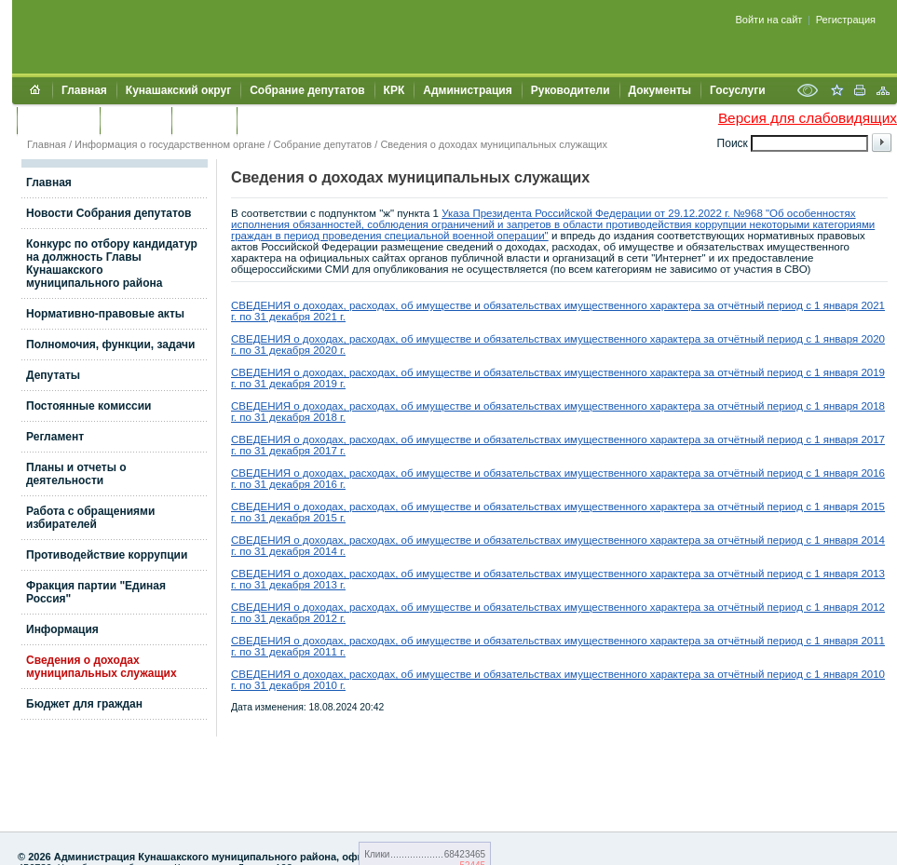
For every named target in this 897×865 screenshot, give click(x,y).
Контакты (135, 120)
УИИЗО (265, 120)
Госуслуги (738, 90)
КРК (394, 90)
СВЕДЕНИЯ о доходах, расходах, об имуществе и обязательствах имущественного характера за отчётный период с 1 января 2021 (558, 305)
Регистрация (846, 19)
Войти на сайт (769, 19)
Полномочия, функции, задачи (110, 344)
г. (341, 316)
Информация (62, 629)
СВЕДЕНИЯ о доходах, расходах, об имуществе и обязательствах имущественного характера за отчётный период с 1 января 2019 (558, 372)
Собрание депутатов (307, 90)
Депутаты (53, 375)
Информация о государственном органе (170, 144)
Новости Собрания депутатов (108, 213)
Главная (84, 90)
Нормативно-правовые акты (105, 313)
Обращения (58, 120)
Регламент (55, 436)
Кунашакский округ (178, 90)
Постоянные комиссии (89, 405)
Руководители (570, 90)
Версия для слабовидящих (807, 118)
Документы (660, 90)
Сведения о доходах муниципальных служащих (493, 144)
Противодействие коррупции (106, 554)
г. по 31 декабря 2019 (284, 383)
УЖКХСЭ (204, 120)
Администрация (467, 90)
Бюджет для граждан (84, 703)
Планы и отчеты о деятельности (76, 474)
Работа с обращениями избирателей (90, 518)
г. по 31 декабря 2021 (284, 316)
